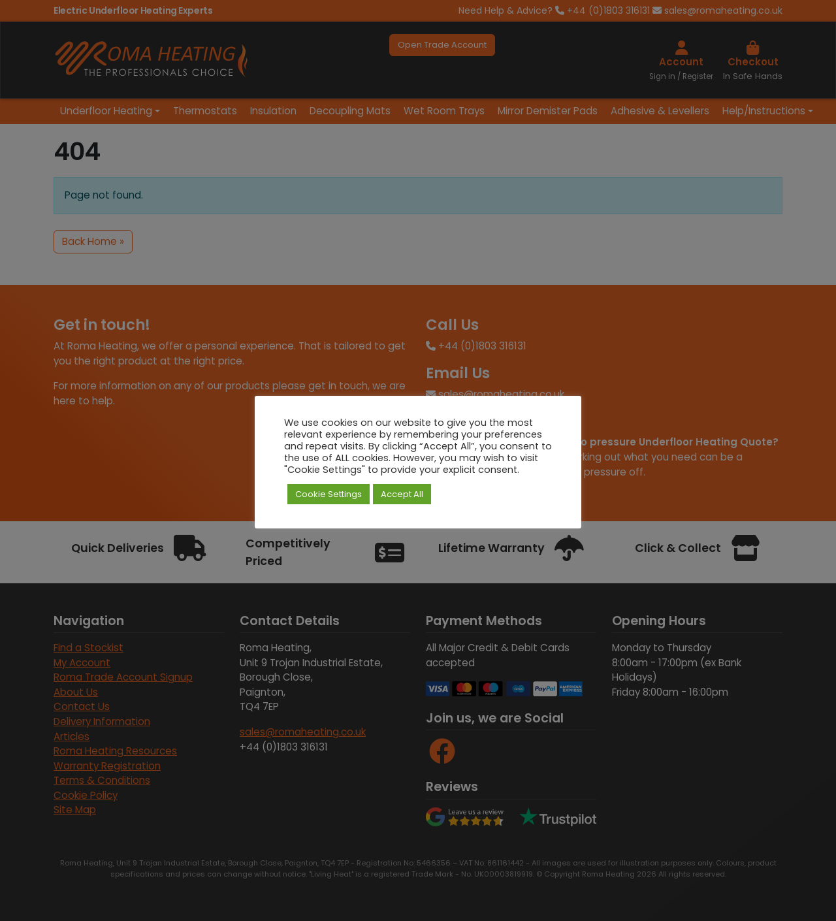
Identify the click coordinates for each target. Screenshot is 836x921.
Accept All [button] (402, 494)
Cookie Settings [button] (328, 494)
